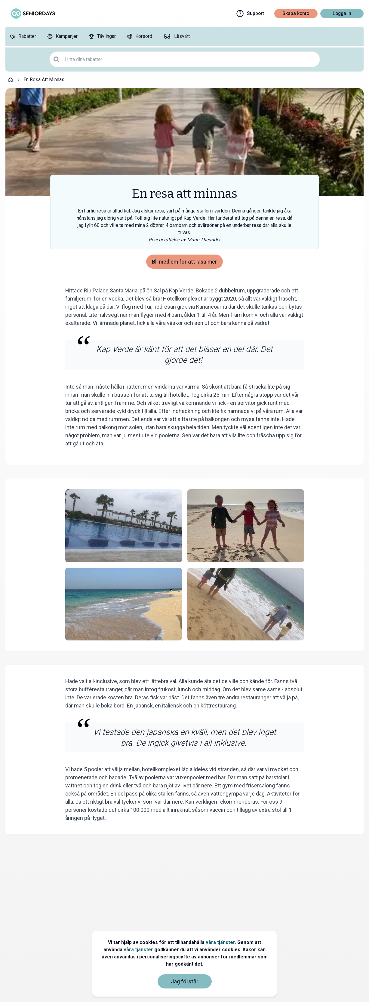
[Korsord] (139, 36)
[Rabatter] (23, 36)
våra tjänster (220, 942)
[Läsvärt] (176, 36)
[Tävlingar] (102, 36)
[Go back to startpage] (11, 80)
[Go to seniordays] (32, 13)
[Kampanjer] (62, 36)
